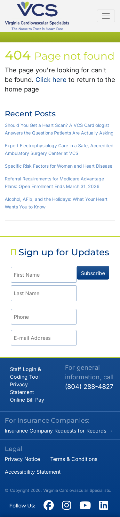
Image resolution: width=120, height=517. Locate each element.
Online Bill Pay (27, 400)
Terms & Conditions (73, 459)
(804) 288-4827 (89, 386)
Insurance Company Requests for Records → (59, 430)
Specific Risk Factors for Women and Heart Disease (58, 166)
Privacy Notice (22, 459)
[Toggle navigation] (106, 16)
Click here (51, 80)
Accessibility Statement (32, 472)
